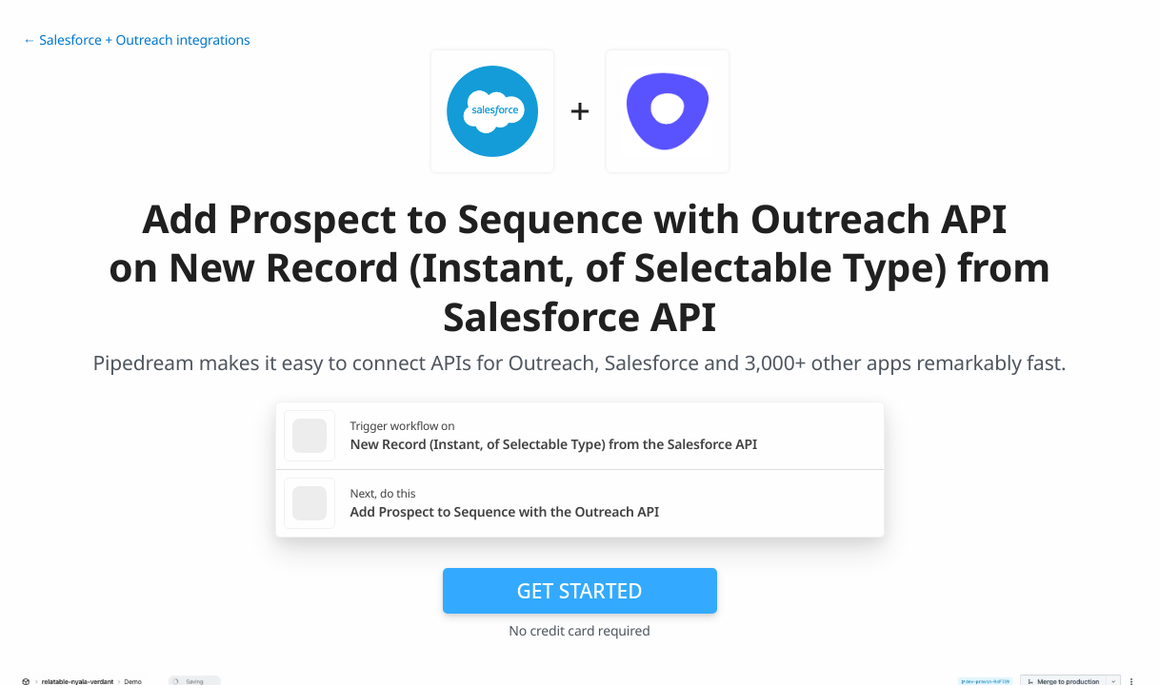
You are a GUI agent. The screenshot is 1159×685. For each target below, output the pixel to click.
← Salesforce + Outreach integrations (136, 40)
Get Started (580, 590)
